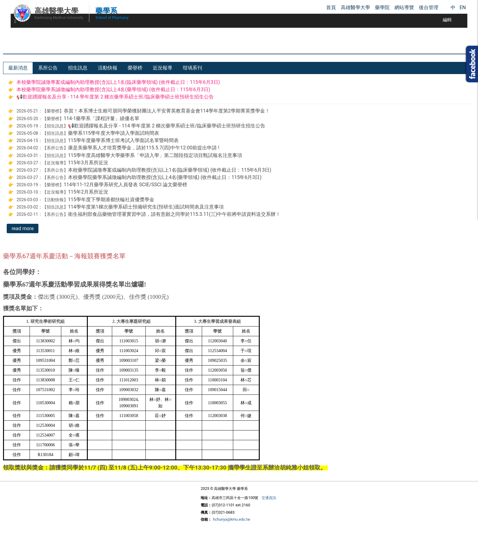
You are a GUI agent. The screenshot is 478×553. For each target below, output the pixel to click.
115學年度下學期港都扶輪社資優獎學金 (111, 199)
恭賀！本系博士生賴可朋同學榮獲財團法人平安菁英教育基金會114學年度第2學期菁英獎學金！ (167, 111)
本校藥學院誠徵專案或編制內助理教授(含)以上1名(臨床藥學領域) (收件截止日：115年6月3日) (118, 82)
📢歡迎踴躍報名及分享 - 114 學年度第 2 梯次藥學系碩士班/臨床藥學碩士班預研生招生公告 (115, 97)
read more (23, 228)
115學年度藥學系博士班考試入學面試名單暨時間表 (123, 140)
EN (462, 7)
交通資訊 (269, 497)
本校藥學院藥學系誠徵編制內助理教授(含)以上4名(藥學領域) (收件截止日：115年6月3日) (113, 89)
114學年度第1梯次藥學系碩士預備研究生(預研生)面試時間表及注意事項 (146, 207)
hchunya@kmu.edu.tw (231, 519)
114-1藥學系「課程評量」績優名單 (101, 118)
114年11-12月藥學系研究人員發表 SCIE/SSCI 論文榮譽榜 (125, 184)
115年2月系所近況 (88, 192)
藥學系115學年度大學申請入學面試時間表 (113, 133)
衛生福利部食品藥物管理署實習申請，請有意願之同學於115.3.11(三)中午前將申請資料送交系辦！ (174, 214)
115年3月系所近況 (88, 163)
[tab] (18, 68)
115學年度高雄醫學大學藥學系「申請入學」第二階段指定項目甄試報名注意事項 (155, 155)
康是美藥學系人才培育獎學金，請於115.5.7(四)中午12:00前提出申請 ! (143, 148)
